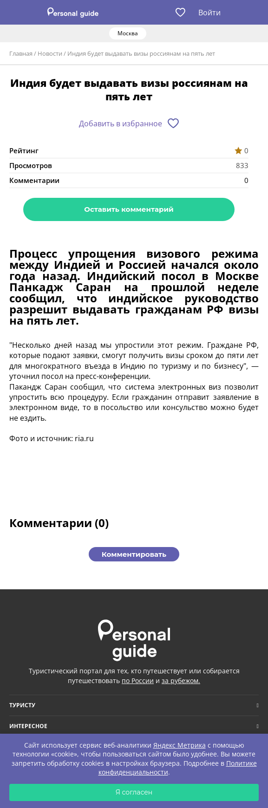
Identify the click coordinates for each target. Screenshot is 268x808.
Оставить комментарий (128, 209)
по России (138, 680)
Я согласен (134, 792)
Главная (21, 53)
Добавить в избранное (120, 123)
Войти (209, 12)
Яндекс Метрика (179, 745)
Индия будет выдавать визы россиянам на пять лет (141, 53)
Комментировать (134, 554)
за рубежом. (181, 680)
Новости (50, 53)
